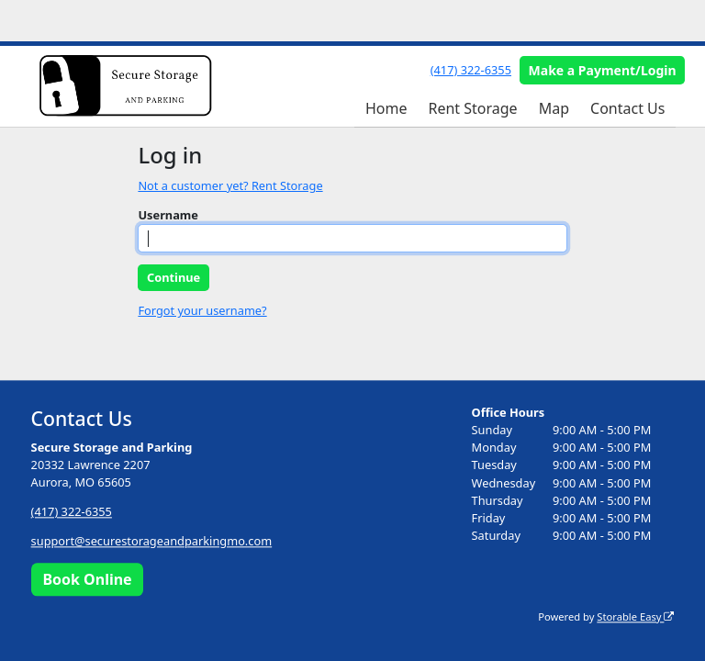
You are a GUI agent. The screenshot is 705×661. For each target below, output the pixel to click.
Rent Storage (472, 108)
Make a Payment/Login (603, 70)
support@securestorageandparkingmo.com (152, 541)
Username (168, 215)
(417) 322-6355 (471, 70)
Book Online (86, 579)
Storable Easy (635, 616)
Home (386, 108)
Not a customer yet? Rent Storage (230, 185)
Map (554, 108)
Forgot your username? (202, 310)
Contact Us (627, 108)
